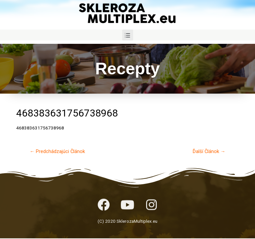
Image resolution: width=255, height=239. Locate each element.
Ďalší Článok (209, 151)
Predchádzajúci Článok (57, 151)
